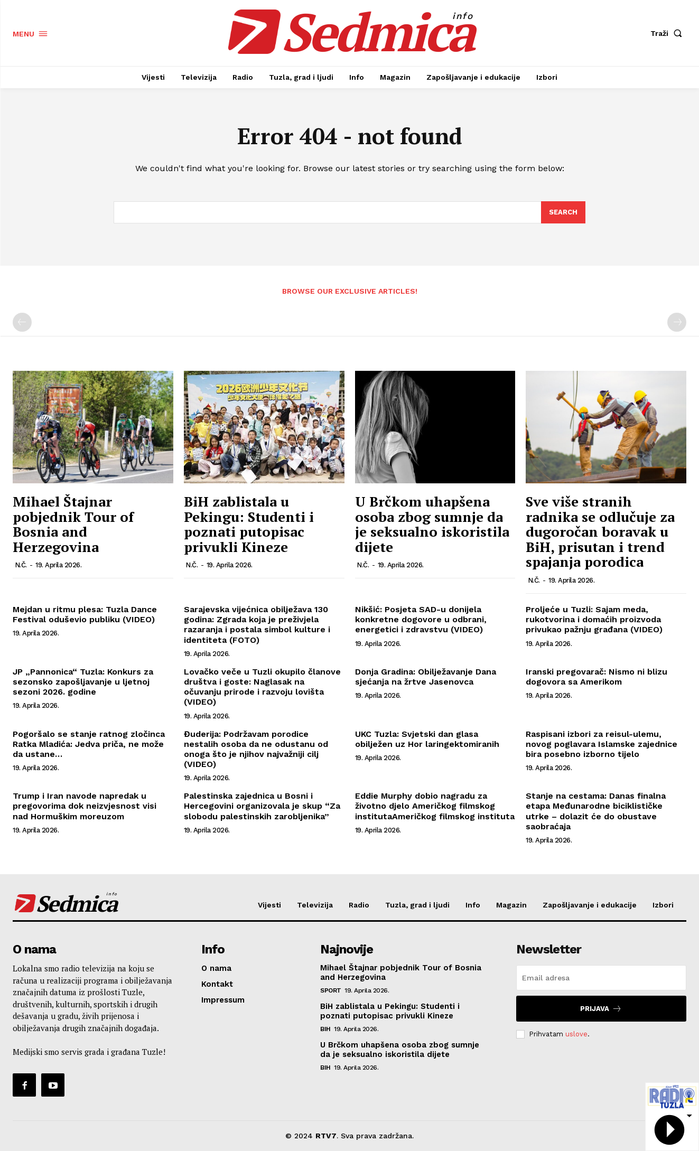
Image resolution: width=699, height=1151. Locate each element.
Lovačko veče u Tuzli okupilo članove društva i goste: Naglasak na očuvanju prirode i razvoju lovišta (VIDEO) (262, 687)
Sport (330, 990)
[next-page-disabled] (676, 322)
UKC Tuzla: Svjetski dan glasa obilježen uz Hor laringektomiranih (427, 739)
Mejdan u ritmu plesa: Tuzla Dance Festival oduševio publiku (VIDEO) (85, 614)
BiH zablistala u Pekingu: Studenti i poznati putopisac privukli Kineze (249, 524)
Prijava (601, 1009)
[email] (601, 977)
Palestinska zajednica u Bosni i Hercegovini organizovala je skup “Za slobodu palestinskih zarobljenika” (262, 806)
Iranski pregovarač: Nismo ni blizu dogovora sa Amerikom (596, 677)
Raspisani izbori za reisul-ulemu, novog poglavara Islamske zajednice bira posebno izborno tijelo (601, 744)
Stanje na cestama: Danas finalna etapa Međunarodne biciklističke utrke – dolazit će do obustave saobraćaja (596, 811)
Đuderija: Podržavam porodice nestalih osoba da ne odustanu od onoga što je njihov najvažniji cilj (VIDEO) (256, 749)
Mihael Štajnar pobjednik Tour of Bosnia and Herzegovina (73, 524)
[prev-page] (22, 322)
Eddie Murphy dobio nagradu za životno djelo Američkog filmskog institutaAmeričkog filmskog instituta (435, 806)
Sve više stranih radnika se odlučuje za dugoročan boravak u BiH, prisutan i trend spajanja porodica (600, 531)
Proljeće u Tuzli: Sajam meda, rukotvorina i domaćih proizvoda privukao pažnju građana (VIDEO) (594, 619)
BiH (325, 1029)
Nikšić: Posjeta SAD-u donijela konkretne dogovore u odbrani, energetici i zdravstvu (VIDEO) (421, 619)
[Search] (563, 212)
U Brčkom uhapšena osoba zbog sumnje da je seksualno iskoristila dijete (432, 524)
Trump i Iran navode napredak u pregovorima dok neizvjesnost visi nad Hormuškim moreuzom (84, 806)
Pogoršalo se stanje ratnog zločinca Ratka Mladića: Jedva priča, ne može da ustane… (89, 744)
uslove (576, 1034)
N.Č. (21, 565)
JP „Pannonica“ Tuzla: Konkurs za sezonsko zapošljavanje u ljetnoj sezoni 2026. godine (83, 682)
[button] (668, 33)
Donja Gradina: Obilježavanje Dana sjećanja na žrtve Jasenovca (425, 677)
